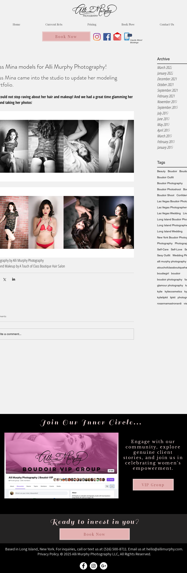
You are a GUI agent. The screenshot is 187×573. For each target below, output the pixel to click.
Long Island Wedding (169, 231)
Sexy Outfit (163, 255)
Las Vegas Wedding (169, 213)
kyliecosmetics (173, 291)
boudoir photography (169, 279)
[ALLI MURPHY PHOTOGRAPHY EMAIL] (103, 566)
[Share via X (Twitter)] (4, 279)
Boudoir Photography (170, 183)
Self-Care (163, 249)
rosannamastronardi (169, 303)
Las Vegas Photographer (172, 207)
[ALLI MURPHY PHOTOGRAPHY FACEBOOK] (83, 566)
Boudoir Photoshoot (169, 189)
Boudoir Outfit (165, 177)
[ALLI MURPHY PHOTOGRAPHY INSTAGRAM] (93, 566)
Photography (165, 243)
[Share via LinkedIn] (13, 279)
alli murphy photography (171, 261)
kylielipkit (162, 297)
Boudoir (172, 171)
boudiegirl (163, 273)
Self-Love (176, 249)
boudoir (175, 273)
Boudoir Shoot (165, 195)
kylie (159, 291)
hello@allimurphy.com (164, 549)
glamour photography (170, 285)
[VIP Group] (153, 484)
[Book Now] (66, 36)
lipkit (172, 297)
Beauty (161, 171)
